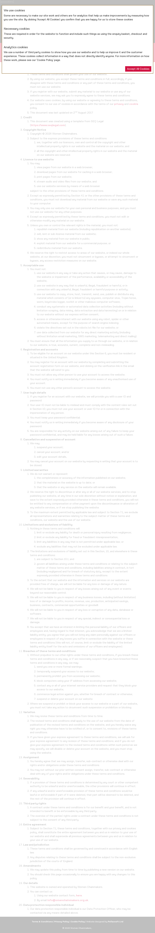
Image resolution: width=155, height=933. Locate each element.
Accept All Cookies (138, 69)
